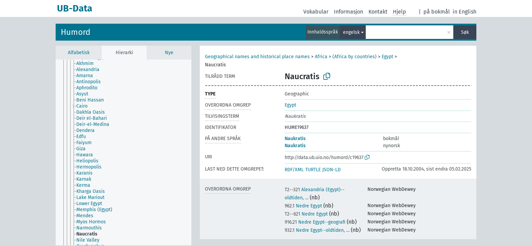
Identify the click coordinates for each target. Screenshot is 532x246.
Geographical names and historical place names (257, 57)
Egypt (387, 57)
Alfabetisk (79, 52)
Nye (169, 52)
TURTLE (313, 170)
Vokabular (315, 11)
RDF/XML (294, 170)
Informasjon (348, 11)
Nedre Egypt (303, 206)
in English (464, 11)
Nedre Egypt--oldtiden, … (317, 230)
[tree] (123, 152)
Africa (321, 57)
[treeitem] (88, 64)
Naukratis (295, 138)
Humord (75, 32)
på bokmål (436, 11)
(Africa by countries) (354, 57)
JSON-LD (331, 170)
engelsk (351, 32)
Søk (465, 32)
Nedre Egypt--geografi (315, 222)
